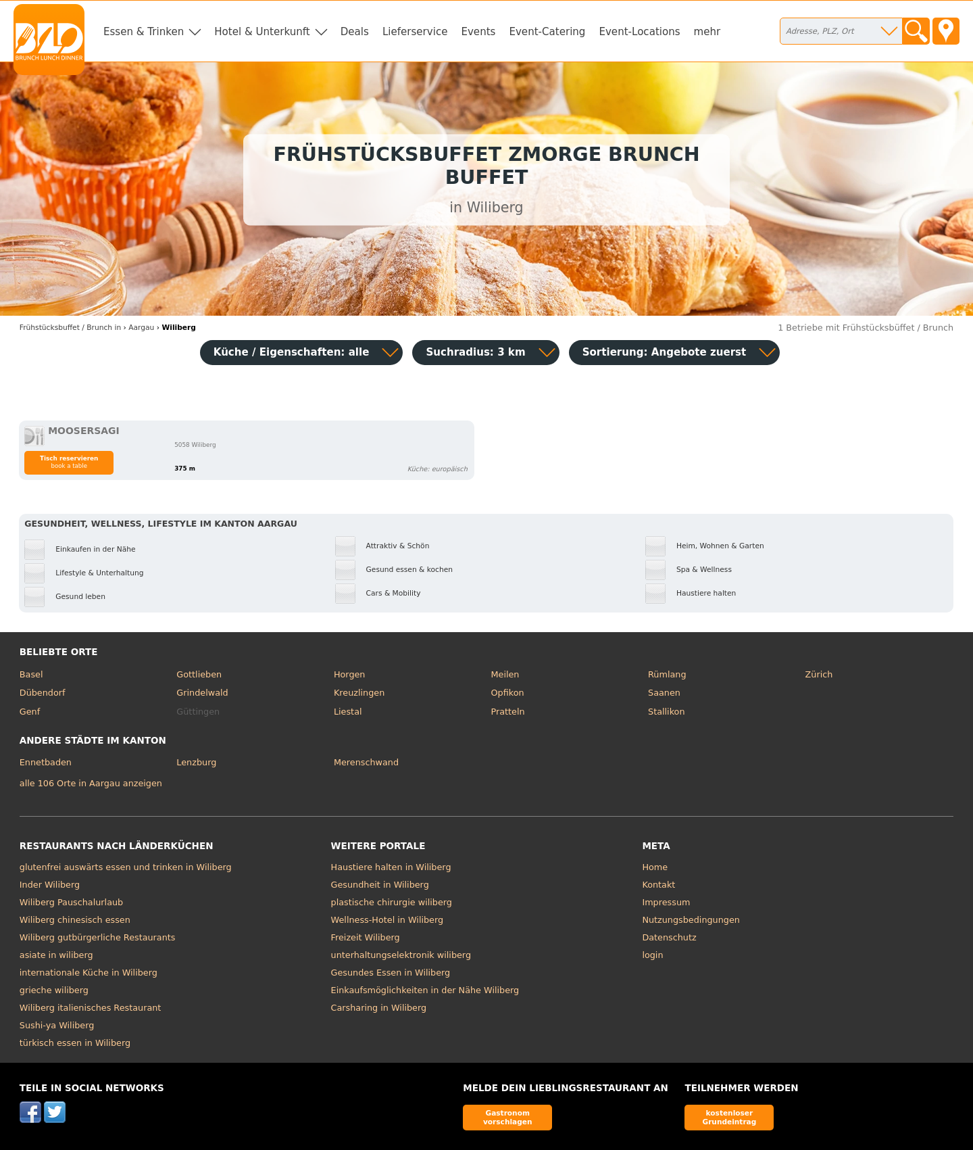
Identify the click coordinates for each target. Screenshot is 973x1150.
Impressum (666, 902)
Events (478, 32)
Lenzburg (196, 762)
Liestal (348, 711)
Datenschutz (669, 937)
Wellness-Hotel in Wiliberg (387, 920)
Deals (355, 32)
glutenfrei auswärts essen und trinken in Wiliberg (126, 867)
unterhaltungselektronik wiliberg (401, 955)
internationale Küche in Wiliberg (88, 972)
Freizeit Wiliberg (365, 937)
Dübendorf (43, 693)
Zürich (819, 674)
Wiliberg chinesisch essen (75, 920)
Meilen (505, 674)
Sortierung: (664, 352)
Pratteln (507, 711)
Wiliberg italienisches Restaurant (90, 1008)
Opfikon (507, 693)
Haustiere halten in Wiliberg (391, 867)
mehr (707, 32)
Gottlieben (199, 674)
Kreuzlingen (359, 693)
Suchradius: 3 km (475, 352)
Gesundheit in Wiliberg (380, 885)
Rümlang (667, 674)
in (70, 327)
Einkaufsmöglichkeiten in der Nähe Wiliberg (425, 990)
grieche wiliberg (54, 990)
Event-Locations (639, 32)
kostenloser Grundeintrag (729, 1117)
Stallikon (666, 711)
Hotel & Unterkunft (261, 32)
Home (655, 867)
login (652, 955)
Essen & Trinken (143, 32)
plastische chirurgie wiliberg (391, 902)
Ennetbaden (46, 762)
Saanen (664, 693)
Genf (30, 711)
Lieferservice (415, 32)
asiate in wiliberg (56, 955)
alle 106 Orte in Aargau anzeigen (91, 783)
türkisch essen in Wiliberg (75, 1043)
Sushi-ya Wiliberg (57, 1025)
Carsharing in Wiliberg (379, 1008)
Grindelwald (202, 693)
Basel (31, 674)
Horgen (350, 674)
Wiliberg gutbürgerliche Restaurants (98, 937)
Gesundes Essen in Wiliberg (391, 972)
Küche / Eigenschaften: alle (292, 352)
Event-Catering (547, 32)
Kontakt (658, 885)
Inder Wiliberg (50, 885)
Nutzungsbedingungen (691, 920)
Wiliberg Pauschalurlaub (71, 902)
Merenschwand (366, 762)
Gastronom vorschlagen (507, 1117)
